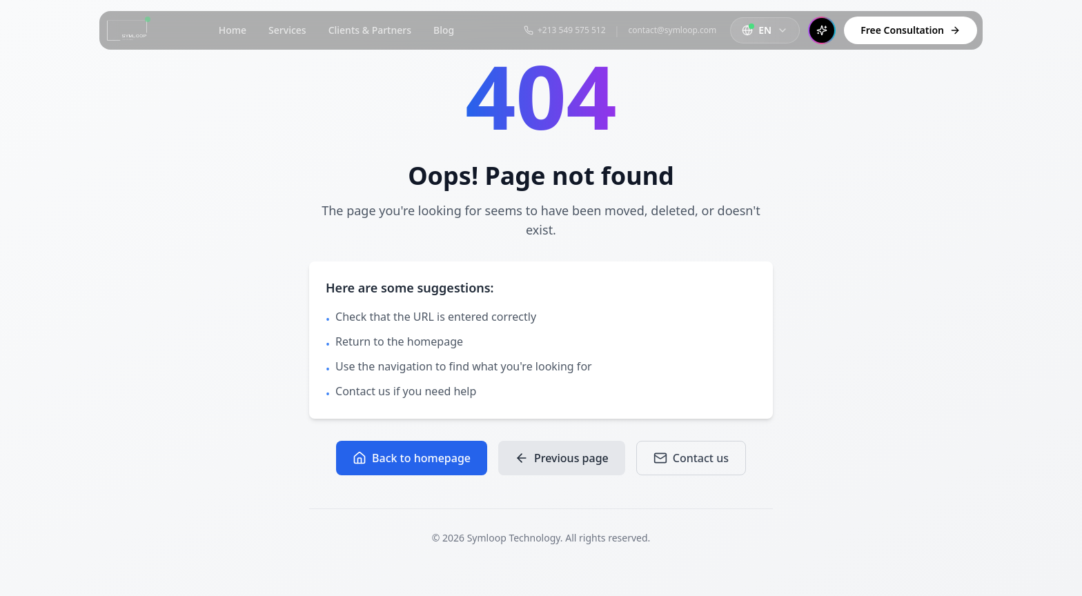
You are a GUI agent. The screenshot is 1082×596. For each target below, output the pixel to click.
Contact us (691, 458)
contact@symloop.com (672, 30)
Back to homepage (412, 458)
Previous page (562, 458)
